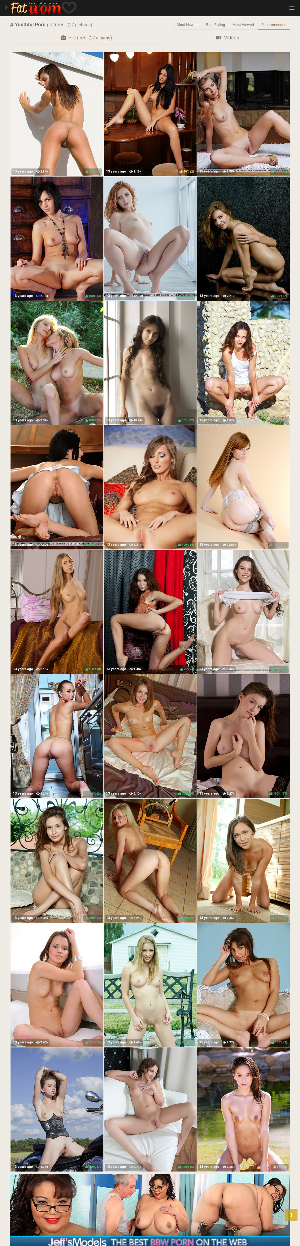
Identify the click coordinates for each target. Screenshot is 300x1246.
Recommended (273, 25)
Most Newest (188, 25)
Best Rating (215, 25)
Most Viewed (243, 25)
